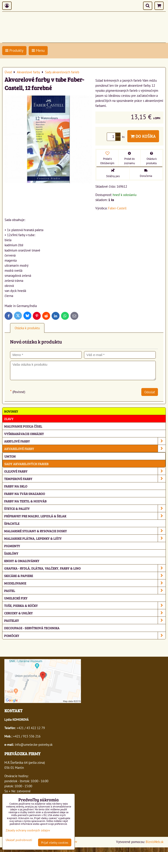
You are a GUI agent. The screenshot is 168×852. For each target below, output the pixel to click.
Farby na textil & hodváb (25, 501)
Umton (10, 456)
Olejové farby (85, 471)
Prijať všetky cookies (54, 842)
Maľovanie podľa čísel (23, 426)
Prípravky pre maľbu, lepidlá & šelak (85, 515)
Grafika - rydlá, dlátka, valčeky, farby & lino (85, 568)
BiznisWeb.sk (154, 841)
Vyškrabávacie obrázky (24, 433)
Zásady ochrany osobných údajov (28, 830)
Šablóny (11, 553)
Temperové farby (85, 478)
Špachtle (11, 523)
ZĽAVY (9, 418)
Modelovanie (85, 583)
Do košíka (143, 136)
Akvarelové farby (85, 448)
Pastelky (85, 620)
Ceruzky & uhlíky (85, 613)
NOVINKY (11, 411)
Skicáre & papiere (85, 575)
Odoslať (149, 392)
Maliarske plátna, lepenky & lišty (85, 538)
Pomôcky (85, 635)
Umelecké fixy (16, 598)
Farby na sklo (15, 486)
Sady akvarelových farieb (26, 463)
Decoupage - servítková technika (32, 628)
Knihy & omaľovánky (21, 560)
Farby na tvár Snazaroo (24, 493)
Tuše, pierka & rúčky (85, 605)
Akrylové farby (85, 441)
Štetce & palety (85, 508)
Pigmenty (12, 545)
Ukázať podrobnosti (19, 840)
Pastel (85, 590)
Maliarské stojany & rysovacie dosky (85, 530)
